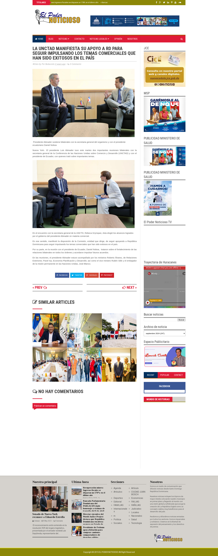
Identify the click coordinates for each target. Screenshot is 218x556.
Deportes (118, 498)
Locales (135, 512)
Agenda (117, 488)
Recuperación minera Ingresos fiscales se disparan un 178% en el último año (67, 2)
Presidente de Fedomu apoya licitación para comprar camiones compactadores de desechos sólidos (93, 532)
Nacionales (136, 516)
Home (39, 39)
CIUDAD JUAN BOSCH (138, 493)
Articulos (118, 491)
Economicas (137, 498)
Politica (117, 519)
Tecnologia (136, 523)
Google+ (91, 275)
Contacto (79, 39)
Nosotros (132, 39)
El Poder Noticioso (109, 552)
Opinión (118, 39)
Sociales (118, 523)
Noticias (64, 39)
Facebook (62, 275)
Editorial (118, 501)
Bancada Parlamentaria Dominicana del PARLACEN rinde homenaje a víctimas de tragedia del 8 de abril (94, 506)
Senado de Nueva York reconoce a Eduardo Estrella (48, 515)
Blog (51, 39)
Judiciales (136, 508)
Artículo (135, 488)
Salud (134, 519)
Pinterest (106, 275)
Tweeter (77, 275)
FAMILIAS (118, 505)
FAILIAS (135, 501)
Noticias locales (99, 39)
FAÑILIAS (136, 505)
